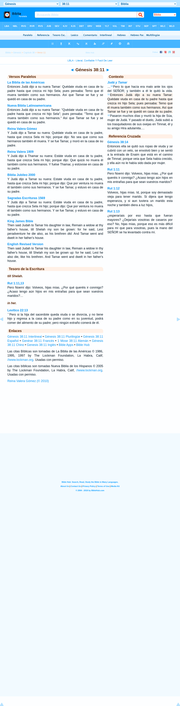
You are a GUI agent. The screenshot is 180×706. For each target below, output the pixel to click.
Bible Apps (66, 345)
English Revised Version (25, 244)
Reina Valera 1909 (20, 151)
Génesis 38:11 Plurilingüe (62, 336)
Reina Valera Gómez (22, 129)
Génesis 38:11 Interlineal (24, 336)
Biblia (8, 52)
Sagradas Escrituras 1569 (26, 198)
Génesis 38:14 (117, 142)
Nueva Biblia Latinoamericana (29, 105)
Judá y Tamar (117, 82)
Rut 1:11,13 (15, 283)
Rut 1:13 (113, 211)
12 (109, 115)
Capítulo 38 (29, 52)
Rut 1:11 (113, 169)
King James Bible (20, 221)
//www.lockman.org (20, 360)
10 (112, 86)
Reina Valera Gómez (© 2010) (28, 381)
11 (109, 94)
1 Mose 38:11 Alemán (72, 341)
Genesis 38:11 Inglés (41, 345)
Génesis (17, 52)
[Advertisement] (90, 411)
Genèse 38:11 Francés (38, 341)
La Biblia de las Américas (26, 82)
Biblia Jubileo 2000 (21, 175)
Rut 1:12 (113, 188)
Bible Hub (82, 345)
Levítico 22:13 (17, 310)
